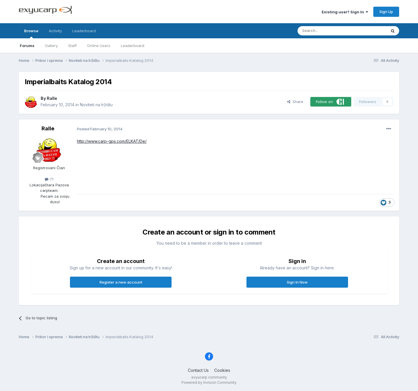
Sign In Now (297, 282)
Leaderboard (132, 45)
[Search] (327, 30)
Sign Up (386, 11)
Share (295, 101)
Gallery (51, 45)
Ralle (52, 98)
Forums (27, 45)
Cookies (222, 370)
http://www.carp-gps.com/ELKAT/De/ (112, 141)
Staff (72, 45)
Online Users (98, 45)
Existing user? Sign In (345, 12)
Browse (31, 33)
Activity (55, 30)
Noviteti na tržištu (96, 104)
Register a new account (121, 282)
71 (49, 179)
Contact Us (198, 370)
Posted (99, 129)
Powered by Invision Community (209, 382)
